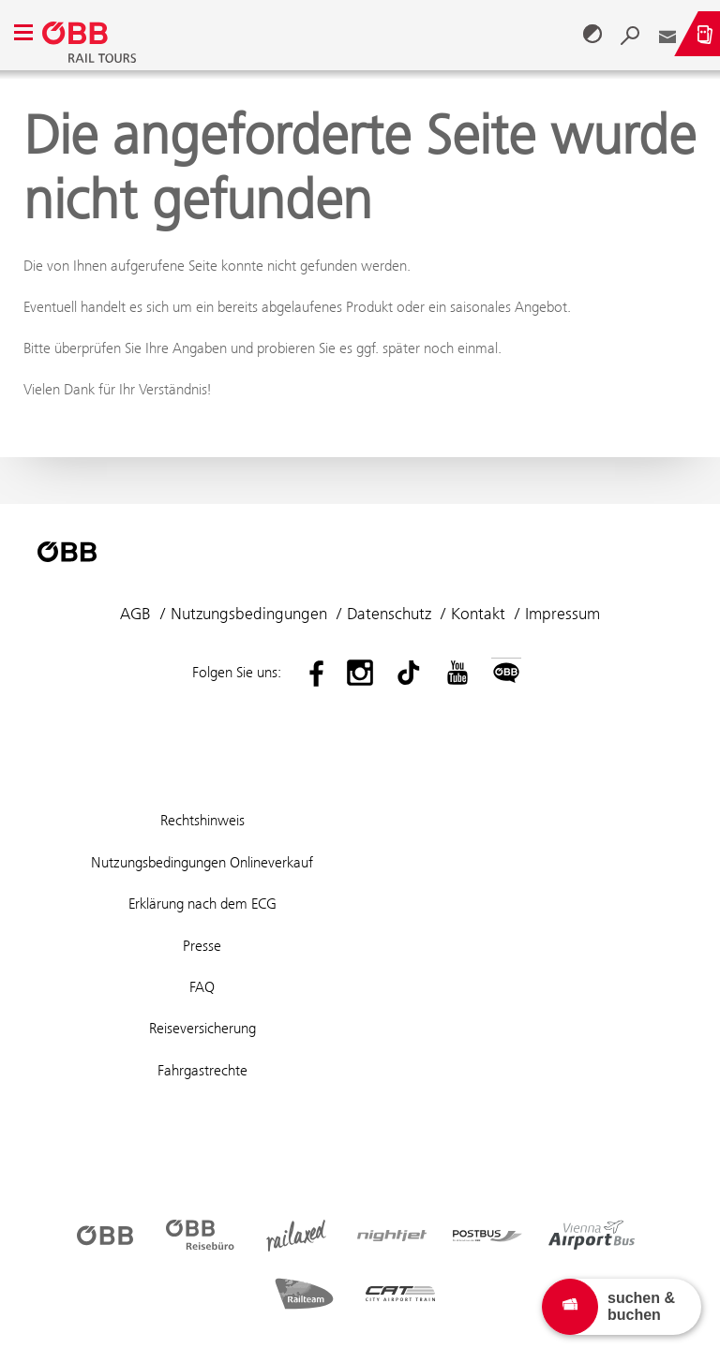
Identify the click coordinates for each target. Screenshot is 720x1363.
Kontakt (478, 613)
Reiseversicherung (202, 1028)
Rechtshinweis (202, 820)
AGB (135, 613)
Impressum (562, 613)
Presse (202, 946)
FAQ (202, 987)
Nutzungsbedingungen (249, 613)
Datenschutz (389, 613)
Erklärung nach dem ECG (202, 903)
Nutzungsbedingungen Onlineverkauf (202, 862)
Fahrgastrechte (203, 1070)
